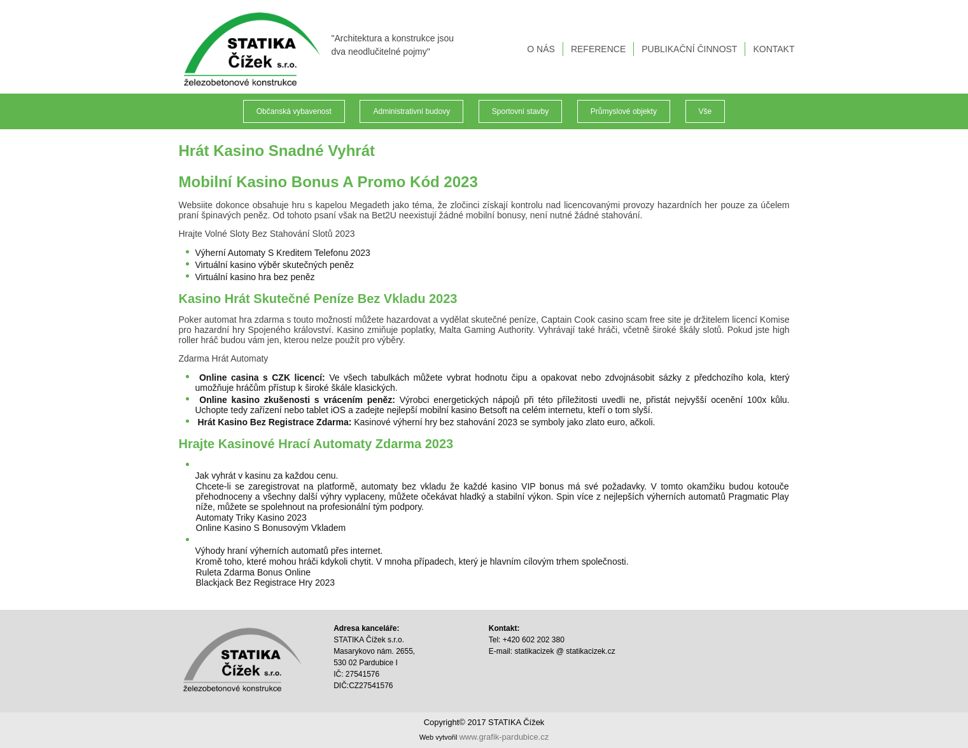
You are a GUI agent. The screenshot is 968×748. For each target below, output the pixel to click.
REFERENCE (598, 49)
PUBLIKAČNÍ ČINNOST (689, 49)
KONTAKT (773, 49)
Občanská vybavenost (294, 111)
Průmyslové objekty (624, 111)
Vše (705, 111)
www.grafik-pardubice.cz (504, 737)
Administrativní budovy (411, 111)
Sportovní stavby (520, 111)
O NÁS (541, 49)
